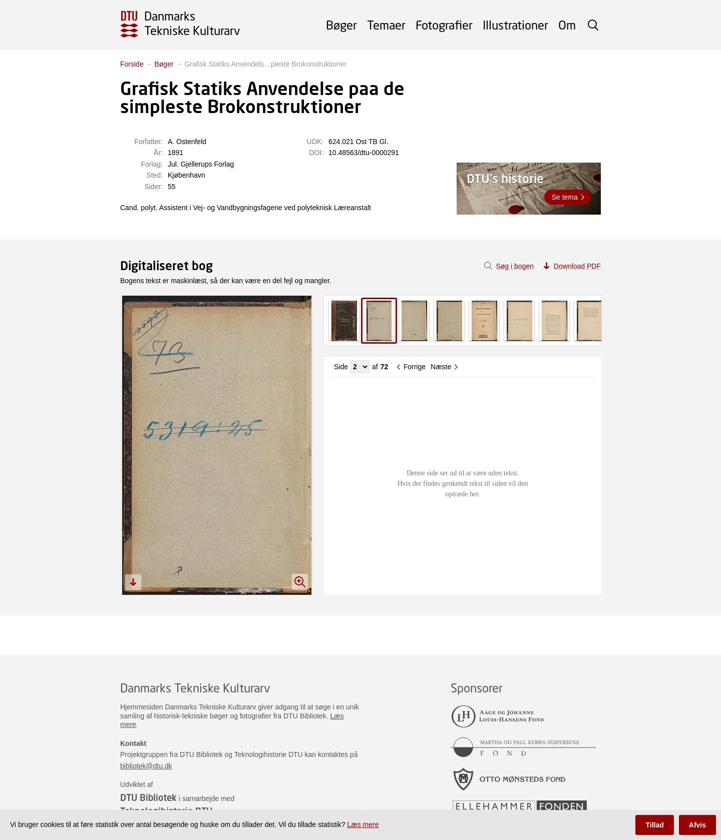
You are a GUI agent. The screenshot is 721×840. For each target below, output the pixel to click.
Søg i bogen (515, 266)
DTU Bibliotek (148, 797)
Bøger (341, 25)
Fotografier (444, 25)
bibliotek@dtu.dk (146, 766)
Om (567, 25)
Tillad (654, 825)
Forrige (415, 367)
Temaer (386, 25)
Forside (132, 64)
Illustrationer (515, 25)
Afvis (697, 825)
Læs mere (363, 824)
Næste (441, 367)
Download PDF (577, 266)
